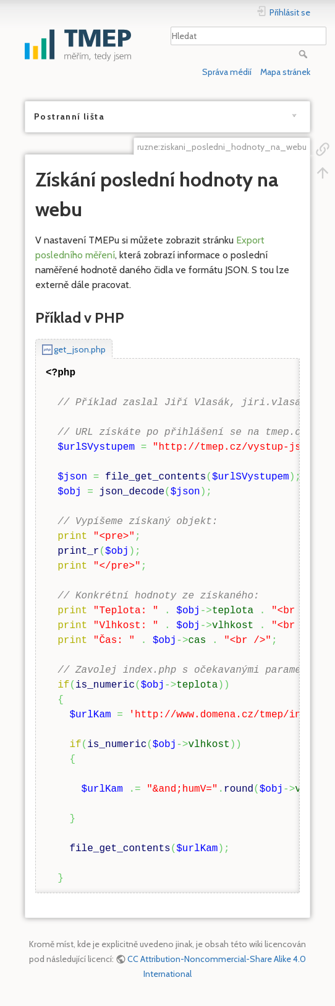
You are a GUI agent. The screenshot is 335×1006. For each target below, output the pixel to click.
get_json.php (80, 349)
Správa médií (227, 71)
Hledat (304, 54)
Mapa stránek (285, 71)
